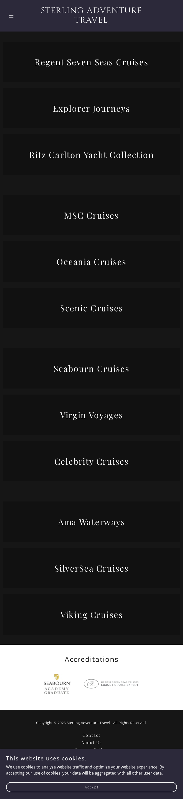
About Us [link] (91, 742)
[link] (91, 21)
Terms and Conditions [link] (91, 757)
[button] (19, 16)
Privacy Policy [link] (91, 749)
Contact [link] (91, 735)
